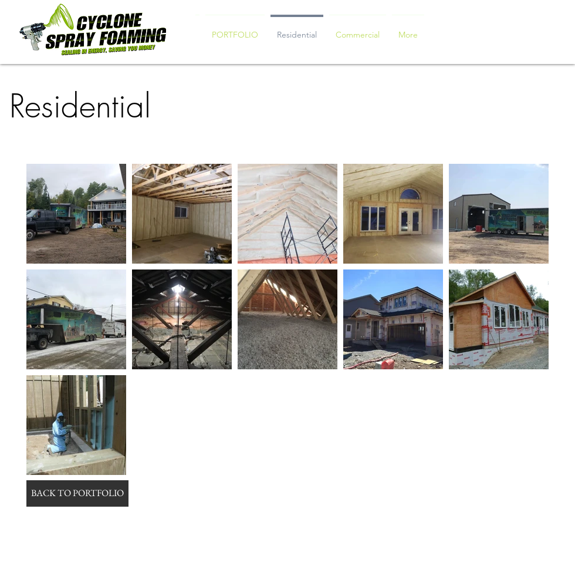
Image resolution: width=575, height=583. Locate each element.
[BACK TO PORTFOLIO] (77, 493)
